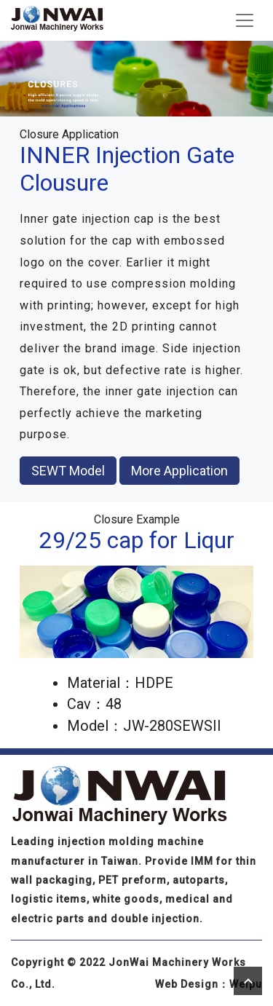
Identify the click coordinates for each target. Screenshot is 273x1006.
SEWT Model (68, 470)
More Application (179, 470)
